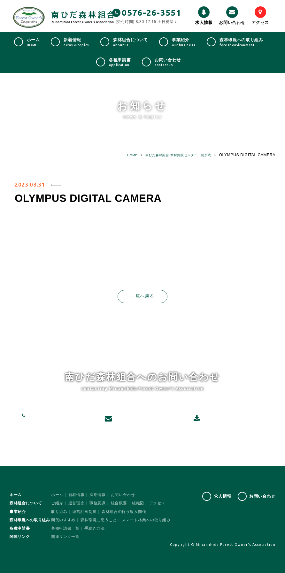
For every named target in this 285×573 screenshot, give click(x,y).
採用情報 (97, 495)
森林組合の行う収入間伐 (124, 511)
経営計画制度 (84, 511)
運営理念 (76, 503)
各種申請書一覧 (65, 528)
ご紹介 (57, 503)
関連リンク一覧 (65, 537)
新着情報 (76, 495)
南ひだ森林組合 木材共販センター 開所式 (172, 155)
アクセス (260, 15)
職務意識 (97, 503)
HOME (119, 155)
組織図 (138, 503)
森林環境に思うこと (99, 520)
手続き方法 (94, 528)
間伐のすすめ (63, 520)
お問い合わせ (232, 15)
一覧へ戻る (142, 296)
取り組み (59, 511)
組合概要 (119, 503)
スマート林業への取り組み (146, 520)
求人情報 (204, 15)
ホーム (57, 495)
